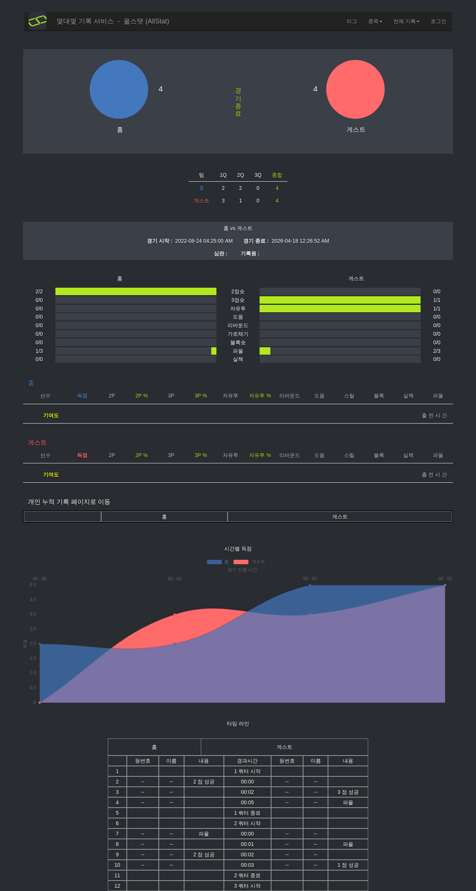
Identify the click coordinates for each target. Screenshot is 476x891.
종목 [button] (375, 21)
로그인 (438, 21)
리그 (352, 21)
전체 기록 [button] (406, 21)
